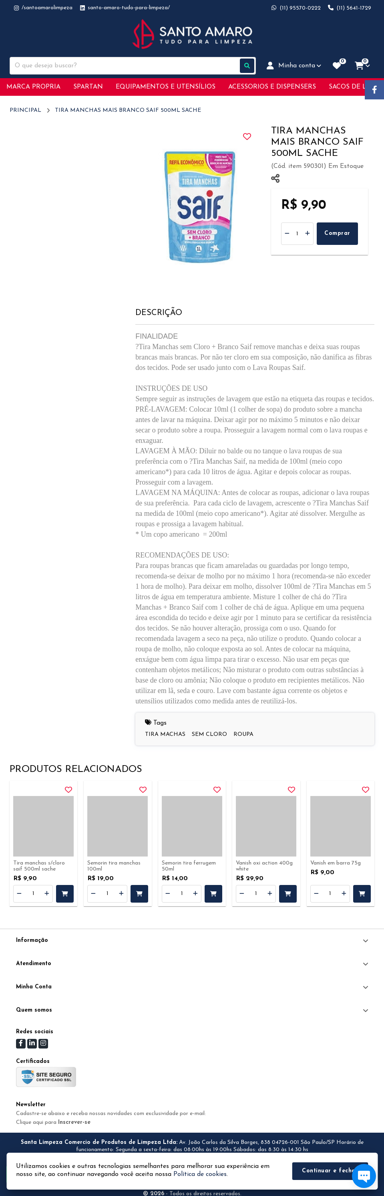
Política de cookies (200, 1174)
